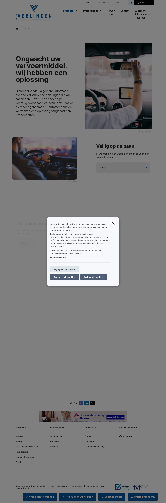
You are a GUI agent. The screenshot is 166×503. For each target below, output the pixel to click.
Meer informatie (58, 257)
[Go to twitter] (93, 403)
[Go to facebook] (81, 403)
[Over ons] (112, 12)
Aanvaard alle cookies (64, 277)
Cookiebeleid (77, 486)
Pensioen (20, 462)
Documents (90, 441)
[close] (113, 223)
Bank (88, 3)
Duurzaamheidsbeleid (96, 486)
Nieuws (117, 3)
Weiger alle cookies (93, 277)
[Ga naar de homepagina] (37, 11)
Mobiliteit (20, 436)
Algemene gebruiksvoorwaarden (31, 486)
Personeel (54, 441)
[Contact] (125, 11)
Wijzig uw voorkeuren (64, 269)
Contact (88, 436)
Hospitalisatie (22, 452)
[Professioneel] (90, 11)
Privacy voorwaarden (59, 486)
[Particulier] (66, 11)
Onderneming (56, 436)
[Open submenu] (76, 10)
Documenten (105, 3)
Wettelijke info (23, 488)
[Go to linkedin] (87, 403)
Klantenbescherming (94, 446)
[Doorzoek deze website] (131, 2)
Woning (19, 441)
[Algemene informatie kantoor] (139, 14)
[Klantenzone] (144, 2)
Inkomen (54, 446)
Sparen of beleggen (25, 457)
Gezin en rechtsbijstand (27, 446)
